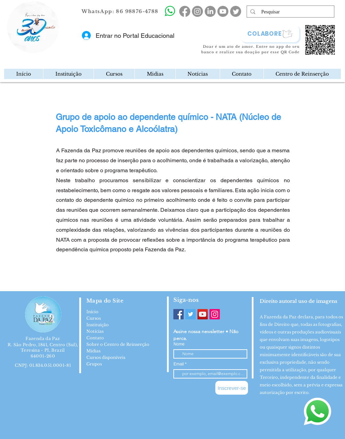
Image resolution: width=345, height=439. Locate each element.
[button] (68, 74)
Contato (95, 337)
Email (179, 364)
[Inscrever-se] (231, 388)
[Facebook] (178, 314)
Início (92, 311)
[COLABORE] (270, 33)
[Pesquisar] (290, 12)
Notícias (95, 331)
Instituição (97, 324)
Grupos (94, 363)
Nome (178, 344)
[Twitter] (190, 314)
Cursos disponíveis (105, 357)
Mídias (93, 350)
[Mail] (57, 49)
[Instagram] (214, 314)
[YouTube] (202, 314)
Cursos (93, 318)
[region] (62, 49)
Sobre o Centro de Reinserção (117, 344)
